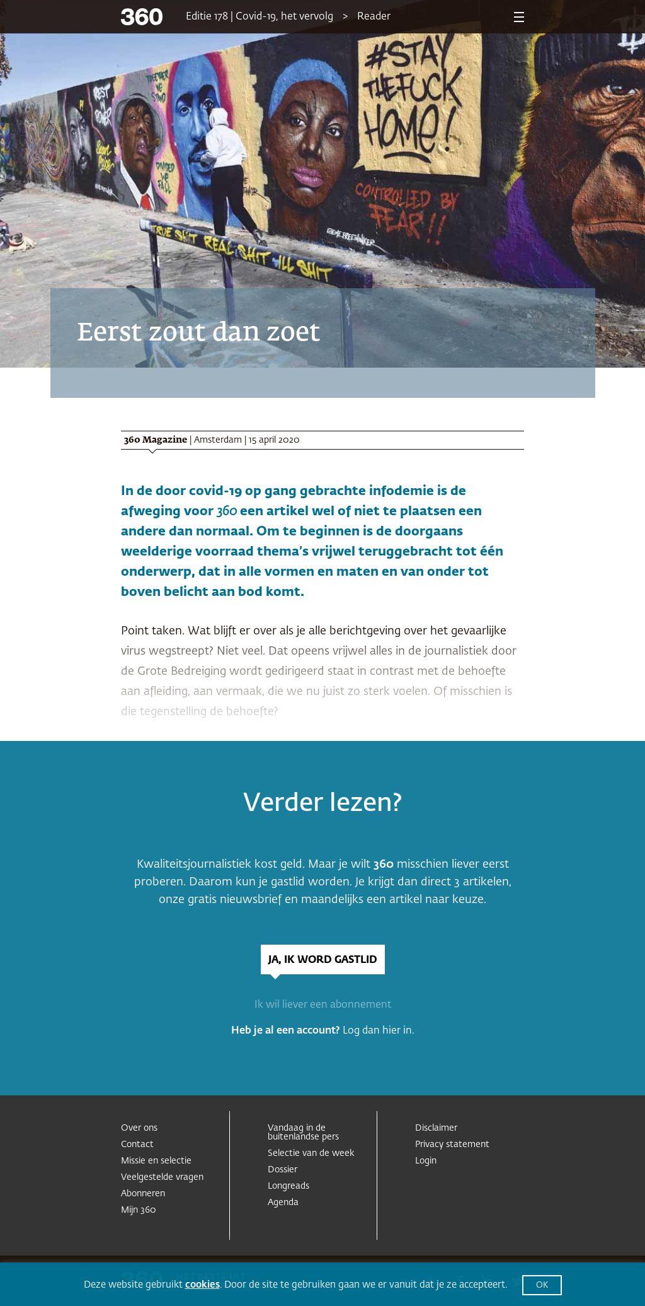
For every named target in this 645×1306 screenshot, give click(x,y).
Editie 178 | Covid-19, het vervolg (259, 17)
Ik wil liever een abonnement (322, 1005)
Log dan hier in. (378, 1031)
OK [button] (542, 1285)
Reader (374, 17)
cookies (202, 1285)
